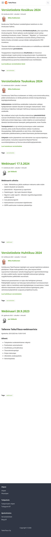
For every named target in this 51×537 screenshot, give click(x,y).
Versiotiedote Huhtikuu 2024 (21, 253)
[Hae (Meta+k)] (48, 2)
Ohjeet (3, 491)
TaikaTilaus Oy (6, 530)
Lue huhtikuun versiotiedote (11, 294)
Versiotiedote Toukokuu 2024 (21, 81)
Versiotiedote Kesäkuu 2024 (21, 10)
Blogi (3, 520)
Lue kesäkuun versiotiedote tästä (13, 64)
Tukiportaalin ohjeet (8, 504)
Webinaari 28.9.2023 (15, 311)
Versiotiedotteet (6, 517)
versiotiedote (10, 70)
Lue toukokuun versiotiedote (11, 146)
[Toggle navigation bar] (2, 2)
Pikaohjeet (4, 493)
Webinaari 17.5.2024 (15, 163)
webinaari (9, 242)
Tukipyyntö (5, 507)
